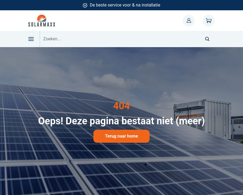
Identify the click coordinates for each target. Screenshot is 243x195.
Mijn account (189, 21)
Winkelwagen (209, 21)
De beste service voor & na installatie (125, 5)
